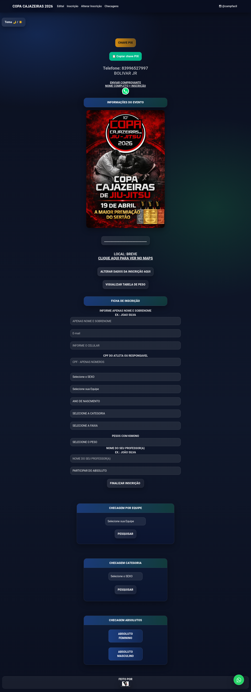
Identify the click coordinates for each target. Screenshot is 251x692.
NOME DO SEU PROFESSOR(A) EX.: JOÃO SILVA (125, 450)
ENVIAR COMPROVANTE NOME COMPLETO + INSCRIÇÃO (125, 87)
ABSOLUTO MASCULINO (125, 654)
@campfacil (228, 6)
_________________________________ (125, 240)
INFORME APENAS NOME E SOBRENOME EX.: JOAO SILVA (125, 313)
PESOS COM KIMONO (125, 436)
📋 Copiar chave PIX (125, 56)
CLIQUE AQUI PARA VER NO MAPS (125, 258)
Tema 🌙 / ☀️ (13, 22)
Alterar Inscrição (91, 6)
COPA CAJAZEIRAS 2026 (33, 6)
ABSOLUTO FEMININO (125, 636)
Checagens (112, 6)
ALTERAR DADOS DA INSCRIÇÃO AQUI (125, 271)
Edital (60, 6)
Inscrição (72, 6)
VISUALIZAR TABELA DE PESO (125, 284)
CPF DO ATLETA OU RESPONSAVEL (125, 355)
